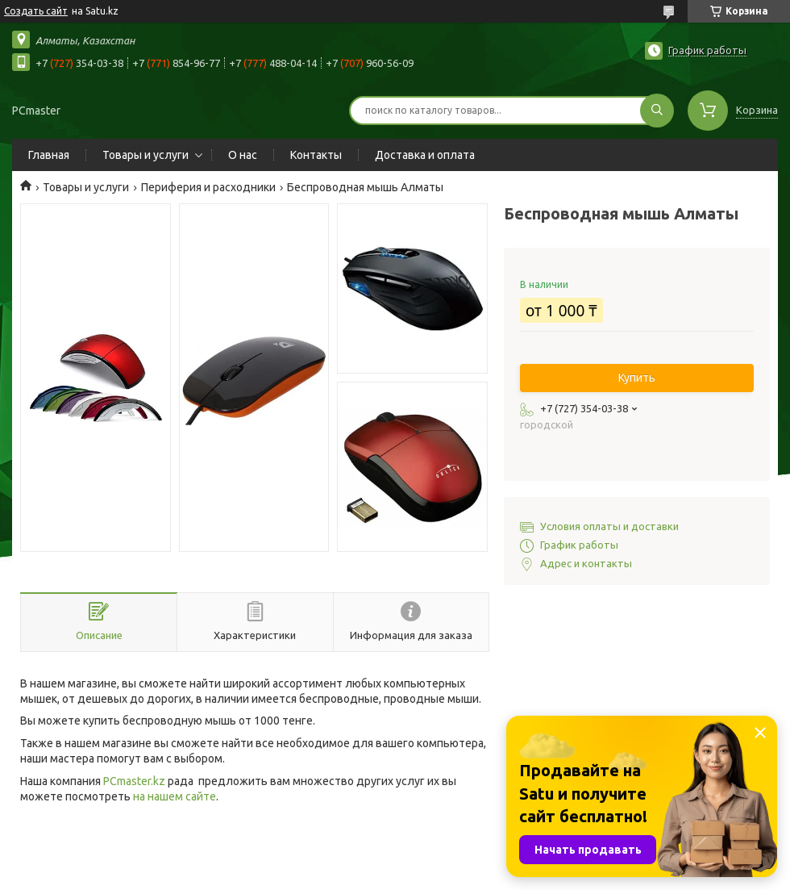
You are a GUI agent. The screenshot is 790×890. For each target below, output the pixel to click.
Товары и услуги (145, 155)
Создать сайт (36, 11)
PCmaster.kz (134, 781)
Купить (636, 377)
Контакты (316, 155)
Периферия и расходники (208, 187)
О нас (242, 155)
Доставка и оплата (425, 155)
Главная (48, 155)
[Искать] (657, 110)
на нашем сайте (174, 796)
